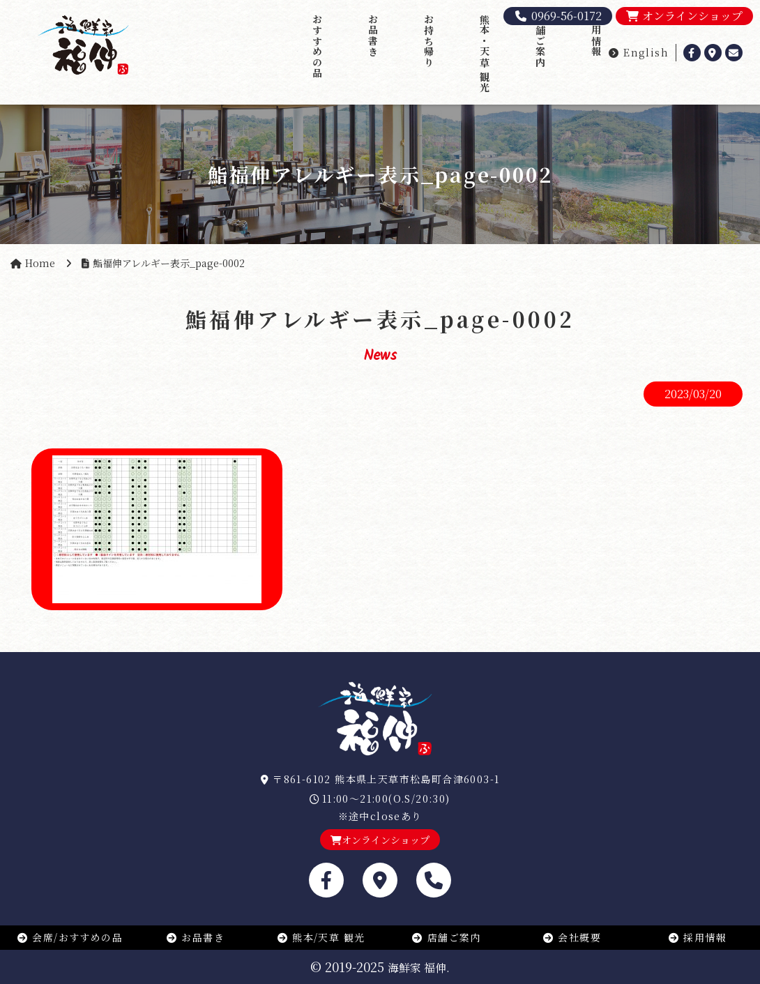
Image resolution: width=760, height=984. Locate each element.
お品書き (373, 35)
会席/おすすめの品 (70, 937)
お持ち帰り (429, 41)
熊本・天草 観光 (485, 53)
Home (40, 263)
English (638, 52)
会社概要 (571, 937)
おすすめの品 (317, 46)
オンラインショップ (684, 16)
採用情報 (596, 35)
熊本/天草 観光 (321, 937)
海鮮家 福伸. (419, 968)
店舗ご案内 (540, 41)
